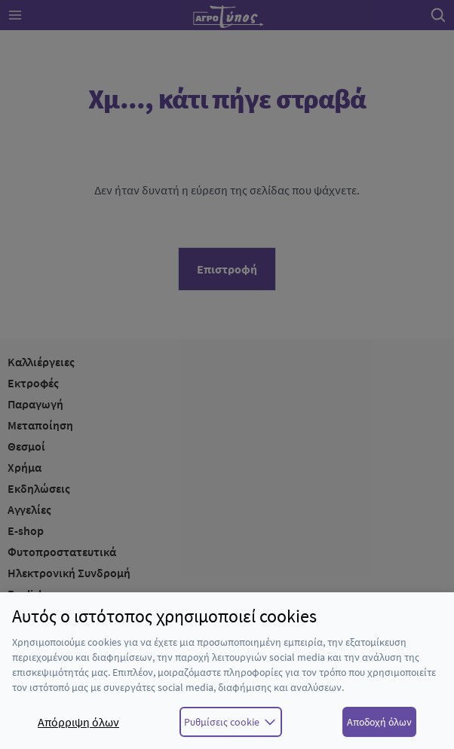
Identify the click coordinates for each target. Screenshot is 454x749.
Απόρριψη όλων (78, 721)
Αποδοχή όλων (379, 722)
